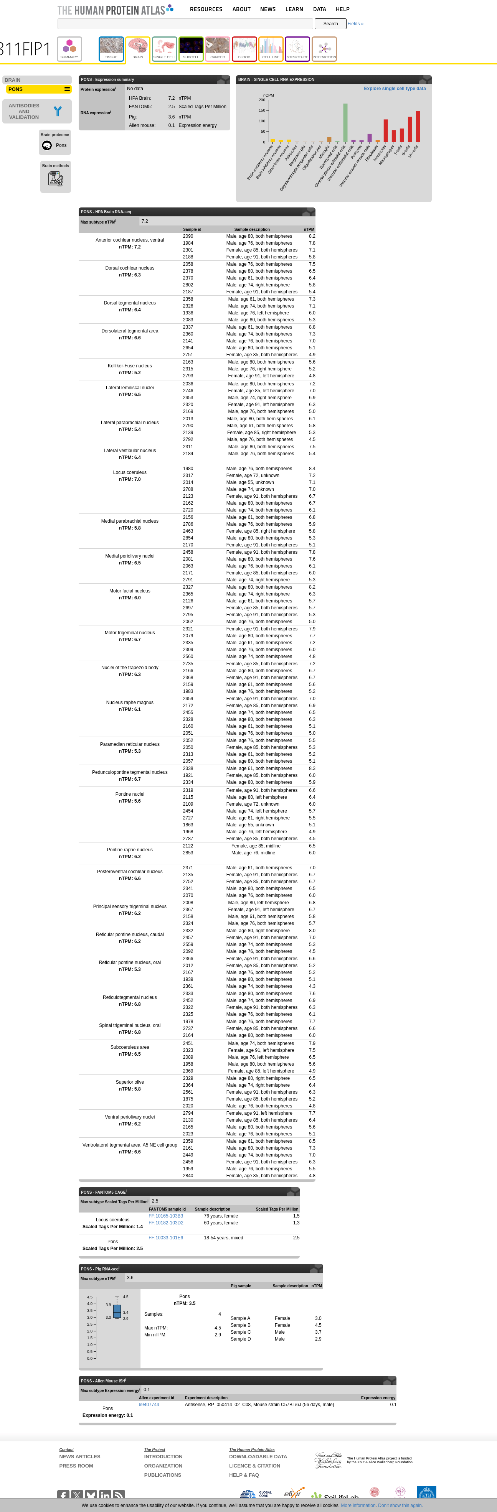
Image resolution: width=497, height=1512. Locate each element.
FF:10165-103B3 (166, 1216)
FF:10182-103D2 (166, 1223)
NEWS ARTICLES (80, 1456)
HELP (343, 9)
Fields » (355, 23)
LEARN (294, 9)
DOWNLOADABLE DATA (258, 1456)
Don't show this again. (400, 1505)
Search (331, 23)
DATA (319, 9)
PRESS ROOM (76, 1466)
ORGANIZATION (163, 1466)
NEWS (268, 9)
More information (358, 1505)
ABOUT (242, 9)
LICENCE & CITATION (254, 1466)
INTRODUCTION (163, 1456)
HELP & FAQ (244, 1475)
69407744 (149, 1404)
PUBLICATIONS (163, 1475)
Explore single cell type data (395, 88)
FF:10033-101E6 (166, 1238)
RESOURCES (206, 9)
